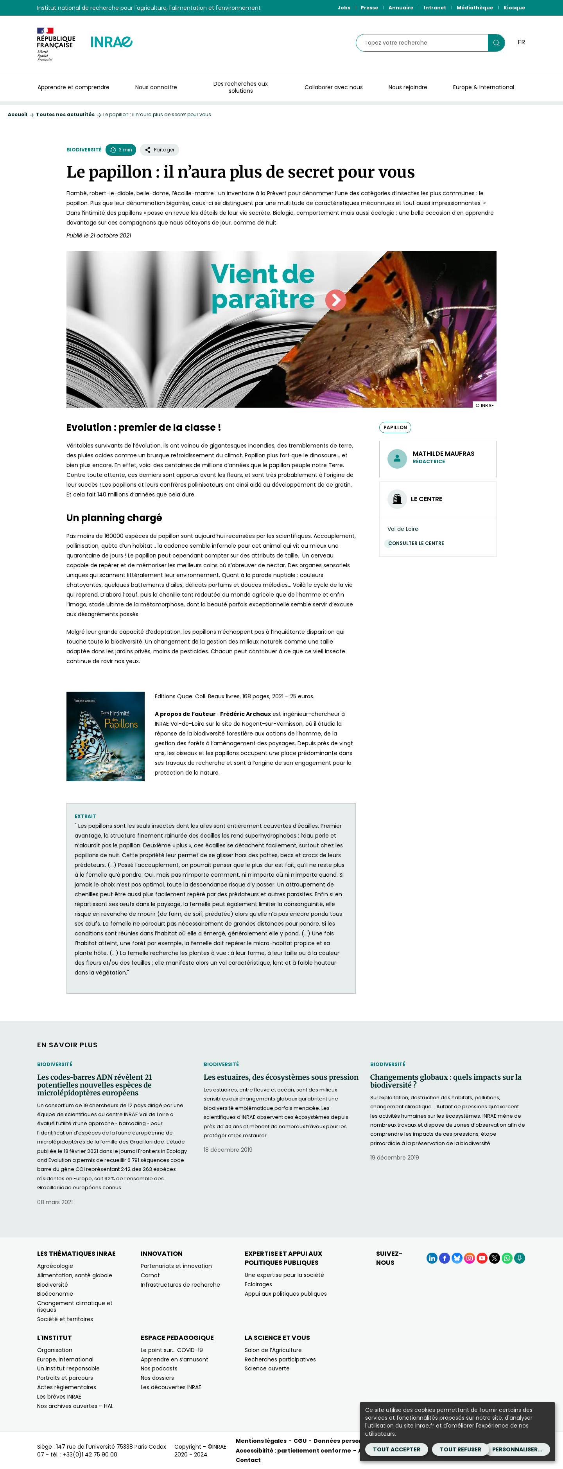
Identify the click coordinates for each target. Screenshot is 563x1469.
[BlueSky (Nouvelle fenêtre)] (457, 1258)
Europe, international (65, 1359)
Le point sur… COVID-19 (172, 1350)
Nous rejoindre (408, 87)
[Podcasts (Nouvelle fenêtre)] (519, 1258)
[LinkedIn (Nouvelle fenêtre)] (432, 1258)
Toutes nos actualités (65, 114)
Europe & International (483, 87)
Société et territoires (65, 1319)
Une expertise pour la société (284, 1275)
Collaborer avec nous (334, 87)
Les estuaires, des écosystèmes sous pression (281, 1077)
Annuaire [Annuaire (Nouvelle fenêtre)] (401, 7)
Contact (248, 1460)
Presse (369, 7)
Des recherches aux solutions (240, 87)
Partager (159, 149)
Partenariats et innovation (176, 1266)
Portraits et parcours (65, 1378)
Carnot (150, 1275)
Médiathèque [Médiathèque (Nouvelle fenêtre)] (475, 7)
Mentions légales (261, 1441)
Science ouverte (267, 1368)
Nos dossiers (157, 1378)
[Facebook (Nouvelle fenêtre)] (444, 1258)
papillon (395, 427)
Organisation (54, 1350)
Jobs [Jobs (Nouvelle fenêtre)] (344, 7)
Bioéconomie (55, 1294)
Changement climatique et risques (75, 1306)
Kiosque (514, 7)
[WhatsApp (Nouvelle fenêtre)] (507, 1258)
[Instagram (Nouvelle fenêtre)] (469, 1258)
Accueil (17, 114)
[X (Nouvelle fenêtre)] (494, 1258)
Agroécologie (55, 1266)
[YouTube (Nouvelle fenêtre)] (482, 1258)
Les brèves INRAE (59, 1397)
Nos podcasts (159, 1368)
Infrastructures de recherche (180, 1285)
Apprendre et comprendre (73, 87)
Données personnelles (347, 1441)
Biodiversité (84, 149)
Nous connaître (156, 87)
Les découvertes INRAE (171, 1387)
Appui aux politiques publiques (286, 1294)
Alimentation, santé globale (74, 1275)
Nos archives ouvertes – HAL (75, 1406)
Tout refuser (460, 1449)
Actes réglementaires (66, 1387)
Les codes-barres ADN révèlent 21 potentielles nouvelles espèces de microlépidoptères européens (94, 1085)
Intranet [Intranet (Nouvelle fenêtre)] (435, 7)
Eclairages (258, 1284)
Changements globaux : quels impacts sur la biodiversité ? (446, 1081)
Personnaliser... (517, 1449)
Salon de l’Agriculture (273, 1350)
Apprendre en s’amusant (174, 1359)
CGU (300, 1441)
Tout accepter (396, 1449)
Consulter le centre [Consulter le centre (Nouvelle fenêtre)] (418, 543)
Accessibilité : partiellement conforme (293, 1451)
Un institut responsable (68, 1368)
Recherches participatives (280, 1359)
